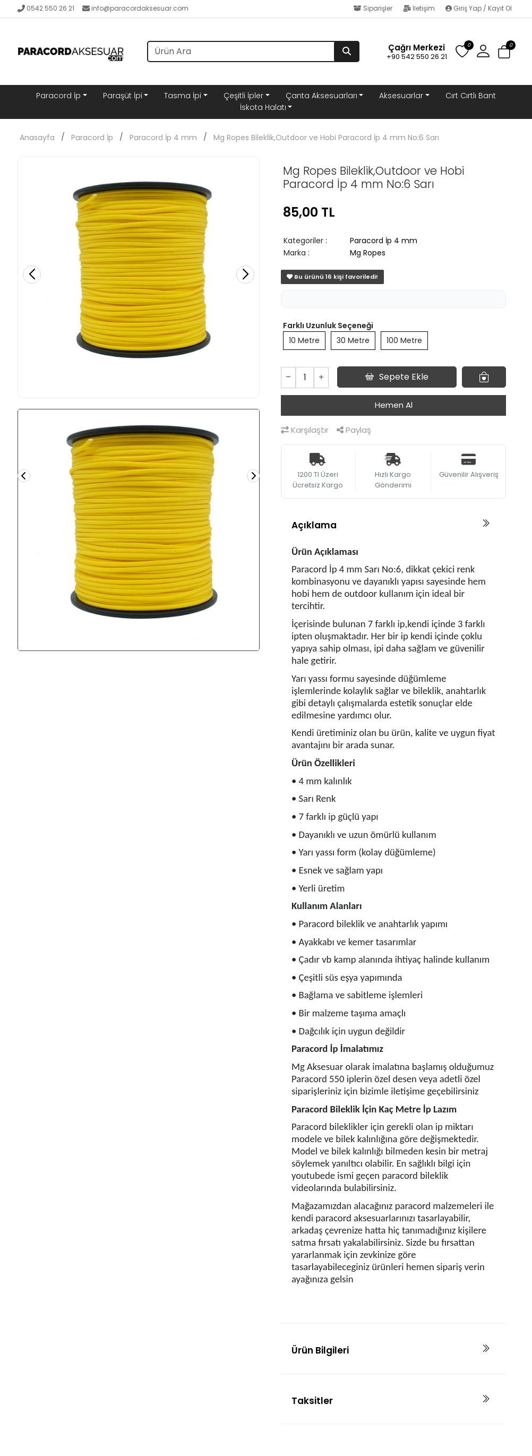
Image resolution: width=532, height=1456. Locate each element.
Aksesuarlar (401, 95)
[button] (483, 51)
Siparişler (374, 8)
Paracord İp (58, 95)
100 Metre (404, 340)
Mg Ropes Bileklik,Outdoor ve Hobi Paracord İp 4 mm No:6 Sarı (326, 137)
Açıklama (314, 525)
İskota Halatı (263, 107)
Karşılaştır (305, 429)
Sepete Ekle (396, 377)
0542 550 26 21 (46, 8)
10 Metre (304, 340)
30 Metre (353, 340)
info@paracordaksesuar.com (135, 8)
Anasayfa (37, 137)
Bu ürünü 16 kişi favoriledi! (332, 276)
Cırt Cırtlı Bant (470, 95)
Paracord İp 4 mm (163, 137)
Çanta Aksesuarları (321, 95)
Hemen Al (394, 404)
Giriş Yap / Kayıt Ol (478, 8)
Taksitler (312, 1400)
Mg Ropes (367, 252)
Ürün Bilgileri (320, 1350)
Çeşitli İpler (243, 95)
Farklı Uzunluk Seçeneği (328, 325)
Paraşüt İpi (122, 95)
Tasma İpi (182, 95)
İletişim (419, 8)
